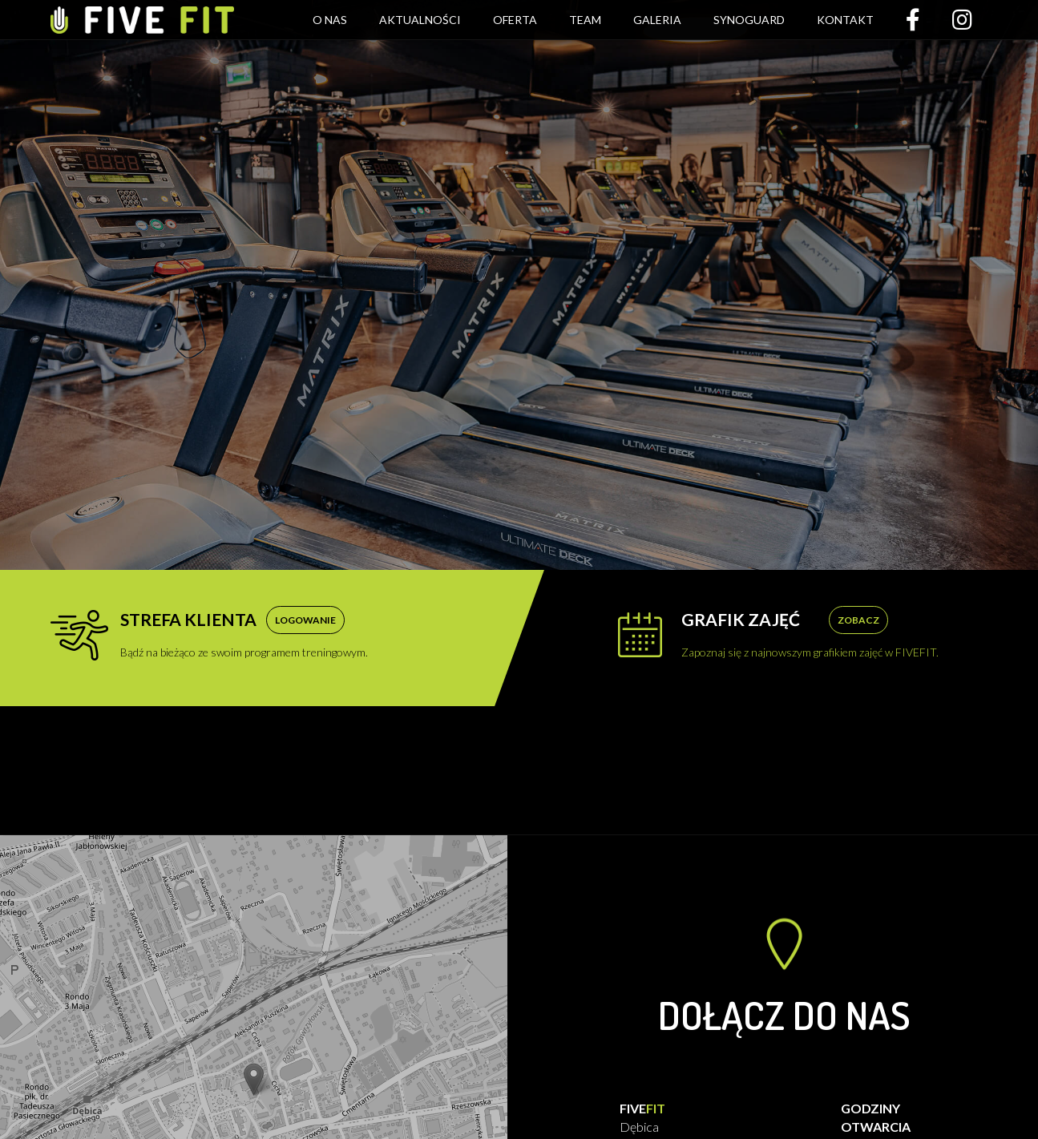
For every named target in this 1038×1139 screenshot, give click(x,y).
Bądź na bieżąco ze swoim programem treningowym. (244, 634)
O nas (330, 19)
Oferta (515, 19)
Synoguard (749, 19)
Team (585, 19)
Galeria (657, 19)
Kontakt (845, 19)
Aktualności (420, 19)
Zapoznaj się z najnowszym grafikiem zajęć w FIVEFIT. (810, 634)
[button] (254, 1079)
